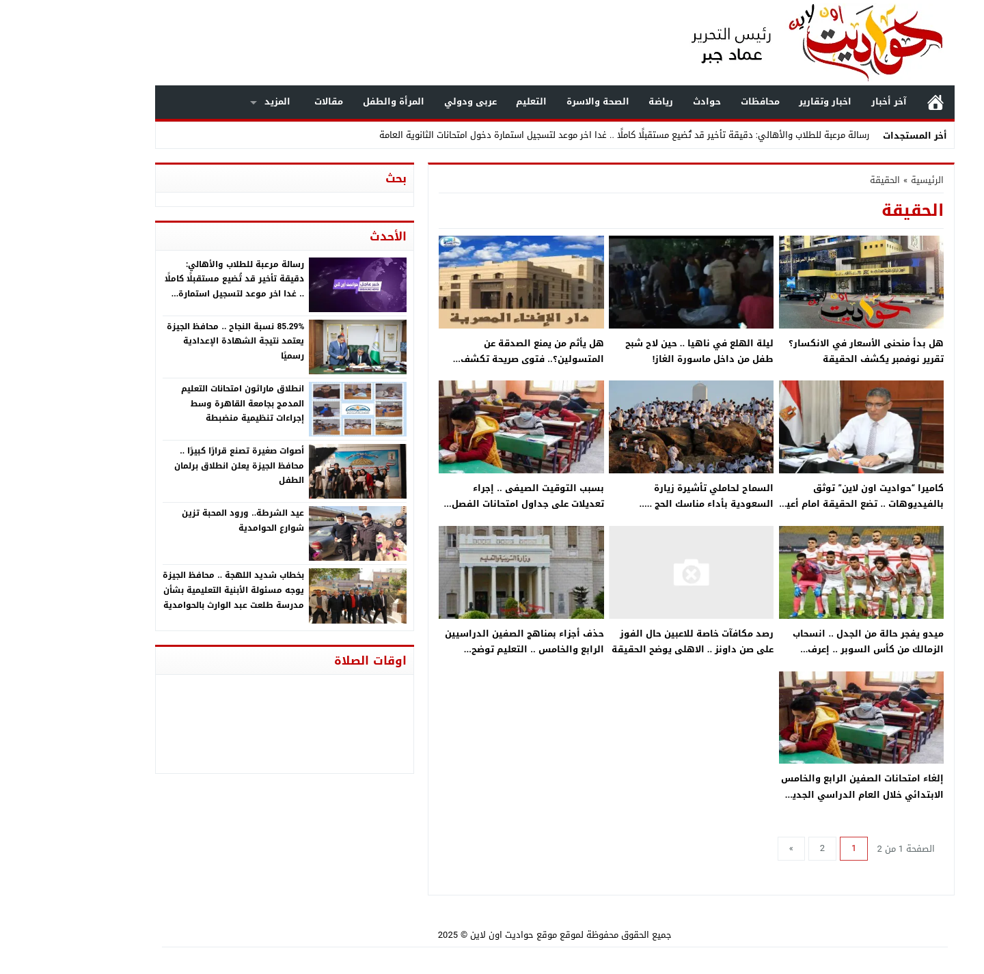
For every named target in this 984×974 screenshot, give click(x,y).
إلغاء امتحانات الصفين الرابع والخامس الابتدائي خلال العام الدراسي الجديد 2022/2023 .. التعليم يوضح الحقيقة (799, 794)
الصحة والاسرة (535, 101)
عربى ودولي (407, 101)
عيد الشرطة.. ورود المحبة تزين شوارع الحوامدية (180, 520)
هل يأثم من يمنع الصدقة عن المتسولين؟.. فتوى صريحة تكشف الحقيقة (469, 359)
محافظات (697, 101)
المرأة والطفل (330, 101)
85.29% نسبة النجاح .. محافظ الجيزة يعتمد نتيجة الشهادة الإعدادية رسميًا (172, 341)
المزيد (215, 101)
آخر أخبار (826, 101)
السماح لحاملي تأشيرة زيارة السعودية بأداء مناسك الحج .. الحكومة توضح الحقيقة (647, 504)
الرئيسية (873, 102)
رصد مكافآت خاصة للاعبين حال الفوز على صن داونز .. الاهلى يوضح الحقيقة (630, 641)
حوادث (644, 101)
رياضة (598, 101)
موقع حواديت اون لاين (450, 934)
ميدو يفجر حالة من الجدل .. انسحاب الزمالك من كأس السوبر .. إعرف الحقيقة (805, 649)
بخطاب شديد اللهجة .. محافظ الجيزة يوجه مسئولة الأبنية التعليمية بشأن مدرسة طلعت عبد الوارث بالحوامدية (170, 590)
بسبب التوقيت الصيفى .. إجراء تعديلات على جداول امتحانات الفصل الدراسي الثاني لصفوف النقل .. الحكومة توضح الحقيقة (465, 511)
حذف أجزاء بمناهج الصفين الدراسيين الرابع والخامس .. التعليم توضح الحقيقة (461, 649)
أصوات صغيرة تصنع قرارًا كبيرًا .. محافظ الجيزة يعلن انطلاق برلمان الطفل (176, 465)
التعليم (468, 101)
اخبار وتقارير (762, 101)
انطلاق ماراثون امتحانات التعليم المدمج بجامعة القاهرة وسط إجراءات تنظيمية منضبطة (179, 403)
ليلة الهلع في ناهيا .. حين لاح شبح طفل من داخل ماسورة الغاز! (636, 351)
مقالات (265, 101)
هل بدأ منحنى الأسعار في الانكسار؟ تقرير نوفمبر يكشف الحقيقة (803, 351)
